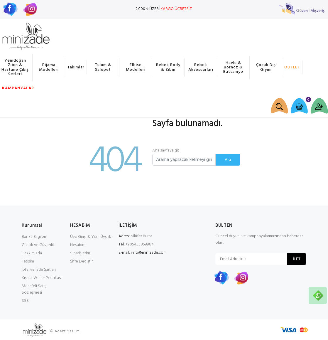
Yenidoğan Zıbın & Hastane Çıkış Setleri (15, 67)
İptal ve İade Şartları (39, 269)
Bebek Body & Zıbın (168, 67)
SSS (25, 300)
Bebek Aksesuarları (200, 67)
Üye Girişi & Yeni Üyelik (90, 236)
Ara (228, 159)
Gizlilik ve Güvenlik (38, 245)
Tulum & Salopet (103, 67)
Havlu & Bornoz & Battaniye (233, 67)
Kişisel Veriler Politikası (42, 278)
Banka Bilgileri (34, 236)
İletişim (28, 261)
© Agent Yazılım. (65, 331)
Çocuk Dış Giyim (266, 67)
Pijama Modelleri (49, 67)
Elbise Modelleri (136, 67)
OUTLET (292, 67)
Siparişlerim (80, 253)
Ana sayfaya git (165, 150)
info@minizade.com (149, 252)
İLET (296, 259)
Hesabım (77, 245)
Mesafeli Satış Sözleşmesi (34, 289)
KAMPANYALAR (17, 88)
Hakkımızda (32, 253)
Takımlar (75, 67)
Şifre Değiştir (81, 261)
